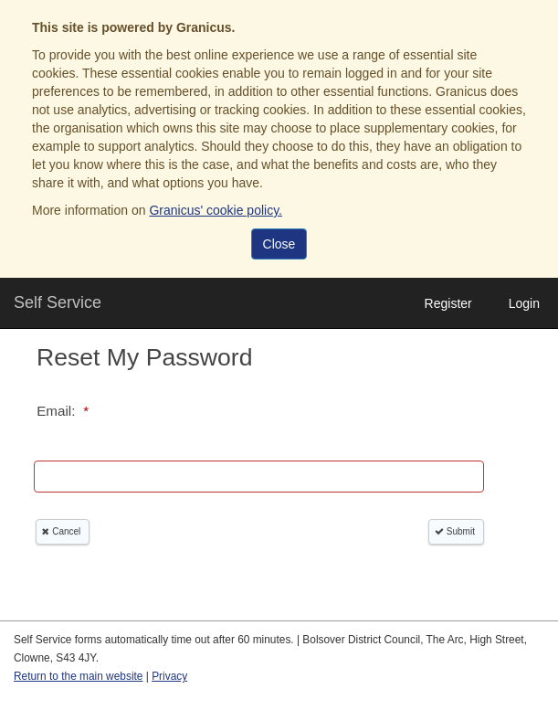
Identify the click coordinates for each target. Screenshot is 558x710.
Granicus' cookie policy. (215, 210)
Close (279, 244)
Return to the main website (78, 676)
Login (524, 303)
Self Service (57, 302)
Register (448, 303)
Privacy (169, 676)
